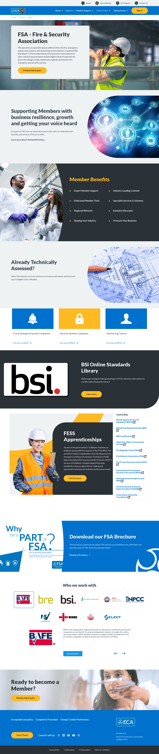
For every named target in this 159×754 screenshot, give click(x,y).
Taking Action (120, 10)
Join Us (69, 10)
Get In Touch (22, 735)
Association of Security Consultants (127, 496)
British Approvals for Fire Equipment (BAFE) (127, 421)
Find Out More (73, 653)
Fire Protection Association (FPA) (131, 463)
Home (13, 17)
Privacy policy (86, 750)
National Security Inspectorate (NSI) (130, 479)
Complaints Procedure (48, 719)
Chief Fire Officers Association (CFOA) (130, 443)
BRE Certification (125, 436)
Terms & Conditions (108, 750)
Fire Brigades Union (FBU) (129, 450)
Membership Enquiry (32, 70)
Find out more (75, 478)
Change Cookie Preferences (79, 719)
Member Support (84, 10)
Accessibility (48, 750)
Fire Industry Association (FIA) (131, 456)
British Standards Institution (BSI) (131, 429)
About (57, 10)
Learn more (91, 394)
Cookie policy (67, 750)
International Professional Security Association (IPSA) (130, 471)
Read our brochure (79, 555)
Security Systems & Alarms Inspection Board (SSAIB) (129, 488)
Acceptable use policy (22, 719)
